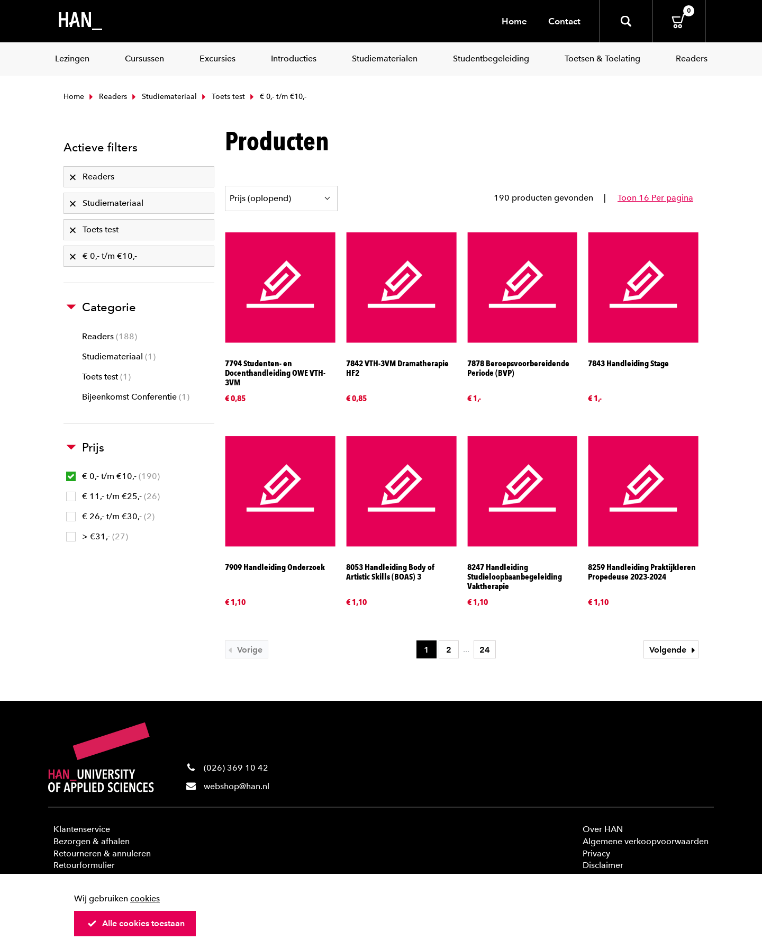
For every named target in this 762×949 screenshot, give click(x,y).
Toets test (222, 96)
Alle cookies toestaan (136, 923)
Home (514, 21)
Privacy (596, 853)
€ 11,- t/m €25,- (113, 496)
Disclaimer (603, 865)
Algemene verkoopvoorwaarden (646, 841)
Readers (107, 96)
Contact (564, 21)
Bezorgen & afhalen (91, 841)
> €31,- (97, 536)
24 (484, 650)
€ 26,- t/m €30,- (110, 516)
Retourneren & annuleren (102, 853)
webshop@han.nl (236, 786)
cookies (145, 898)
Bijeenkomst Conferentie (135, 397)
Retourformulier (84, 865)
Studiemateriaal (163, 96)
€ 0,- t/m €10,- (113, 476)
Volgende (673, 650)
